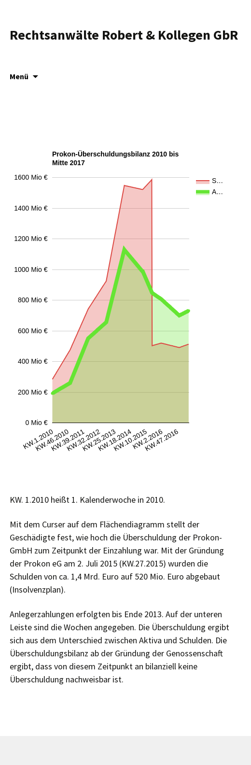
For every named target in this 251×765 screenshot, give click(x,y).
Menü (19, 76)
